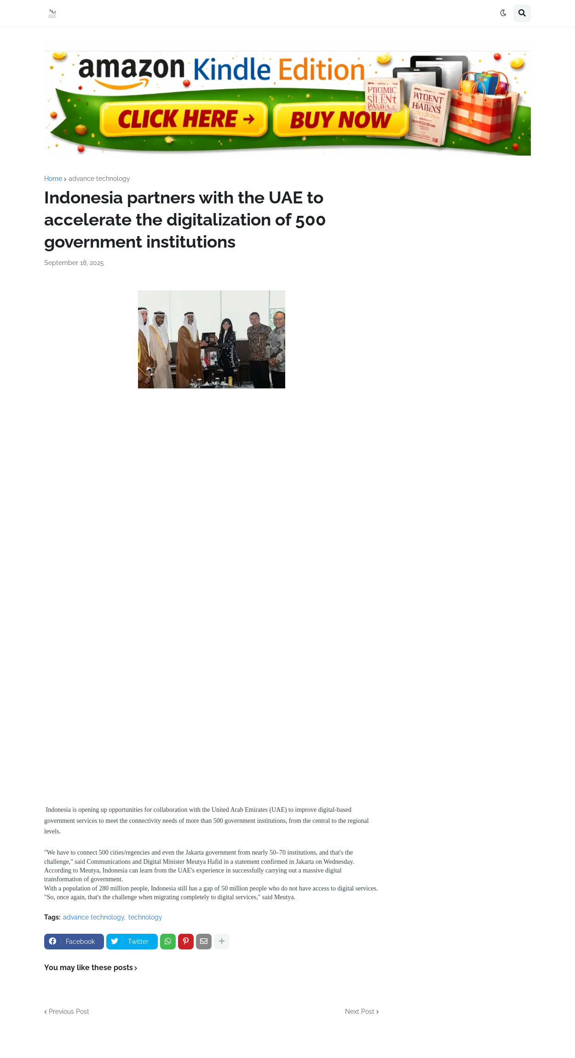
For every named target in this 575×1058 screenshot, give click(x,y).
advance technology (99, 178)
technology (145, 917)
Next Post (359, 1011)
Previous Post (69, 1011)
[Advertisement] (211, 483)
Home (53, 178)
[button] (503, 13)
